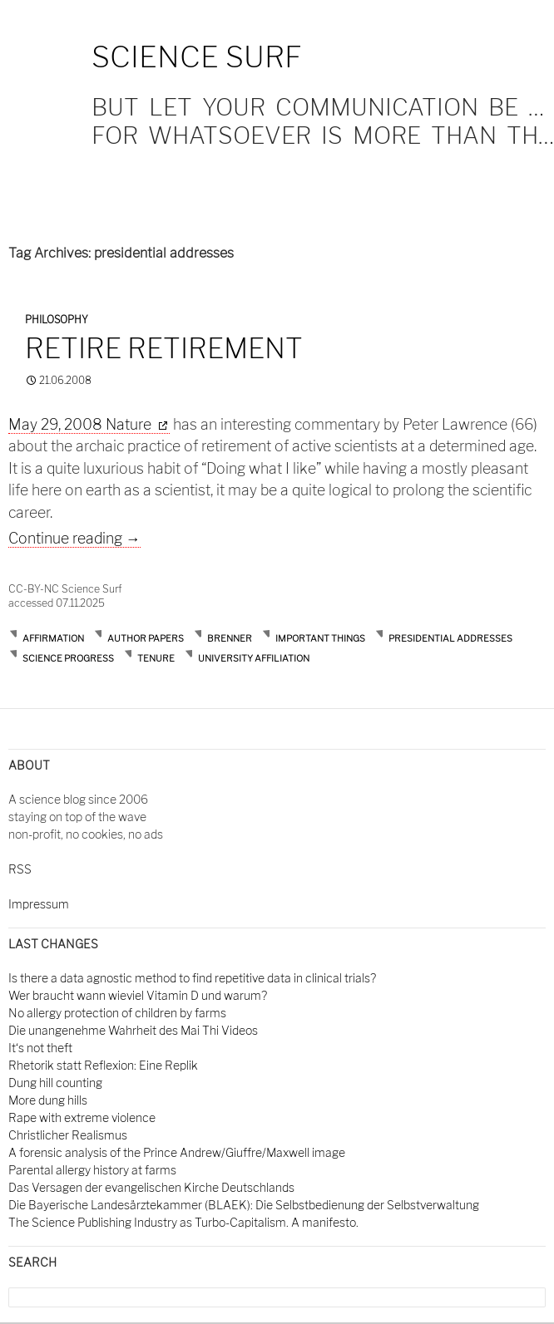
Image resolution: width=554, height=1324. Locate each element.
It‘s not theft (40, 1048)
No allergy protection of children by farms (117, 1013)
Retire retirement (164, 348)
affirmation (53, 638)
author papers (145, 638)
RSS (20, 869)
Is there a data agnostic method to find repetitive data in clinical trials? (192, 978)
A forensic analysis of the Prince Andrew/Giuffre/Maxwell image (176, 1152)
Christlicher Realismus (67, 1135)
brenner (229, 638)
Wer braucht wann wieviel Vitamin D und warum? (137, 995)
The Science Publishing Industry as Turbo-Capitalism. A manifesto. (183, 1222)
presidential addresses (450, 638)
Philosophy (56, 319)
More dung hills (47, 1100)
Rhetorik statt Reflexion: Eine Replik (103, 1065)
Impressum (38, 904)
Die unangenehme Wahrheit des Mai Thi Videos (133, 1030)
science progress (68, 658)
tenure (156, 658)
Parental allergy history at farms (92, 1170)
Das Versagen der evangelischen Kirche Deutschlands (151, 1187)
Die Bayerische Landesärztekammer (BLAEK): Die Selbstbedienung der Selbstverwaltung (243, 1205)
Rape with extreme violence (82, 1117)
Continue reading (74, 538)
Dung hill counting (55, 1082)
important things (320, 638)
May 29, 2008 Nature (81, 424)
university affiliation (253, 658)
